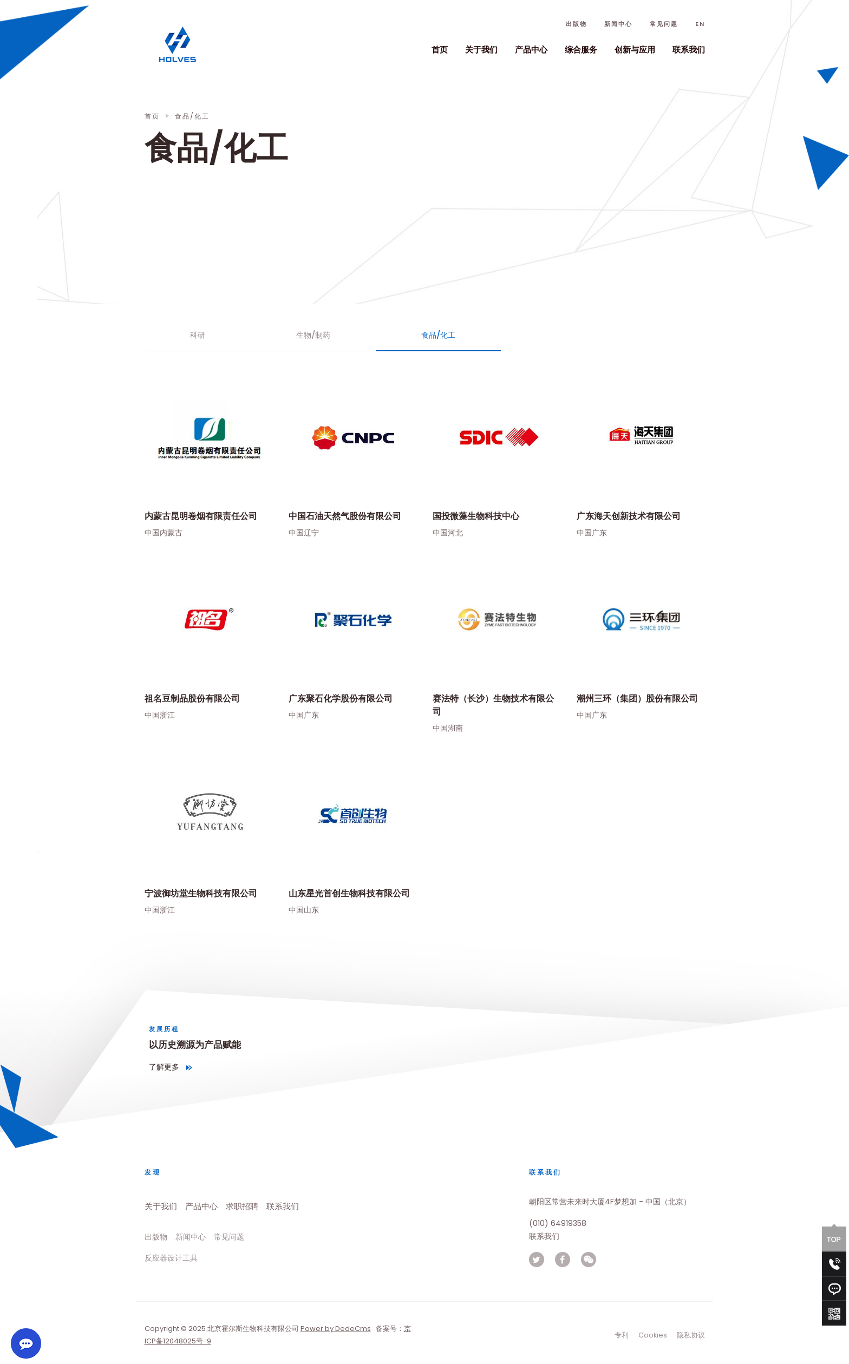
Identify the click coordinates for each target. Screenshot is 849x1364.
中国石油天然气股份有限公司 (345, 516)
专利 (622, 1335)
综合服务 (581, 49)
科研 (197, 335)
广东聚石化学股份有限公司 (341, 698)
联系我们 (688, 49)
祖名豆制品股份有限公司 (192, 698)
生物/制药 (313, 335)
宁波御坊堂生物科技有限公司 (201, 893)
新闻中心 (618, 24)
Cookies (652, 1335)
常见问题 (664, 24)
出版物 (576, 24)
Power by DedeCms (336, 1328)
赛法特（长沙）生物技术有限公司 (493, 704)
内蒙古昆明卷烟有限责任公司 (201, 516)
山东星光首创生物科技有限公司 (349, 893)
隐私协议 (691, 1335)
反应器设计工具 (171, 1257)
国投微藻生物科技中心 (476, 516)
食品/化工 (438, 335)
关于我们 (481, 49)
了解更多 (164, 1067)
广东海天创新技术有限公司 (629, 516)
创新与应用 (635, 49)
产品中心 (531, 49)
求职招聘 (242, 1206)
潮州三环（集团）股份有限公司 (637, 698)
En (700, 24)
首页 (440, 49)
